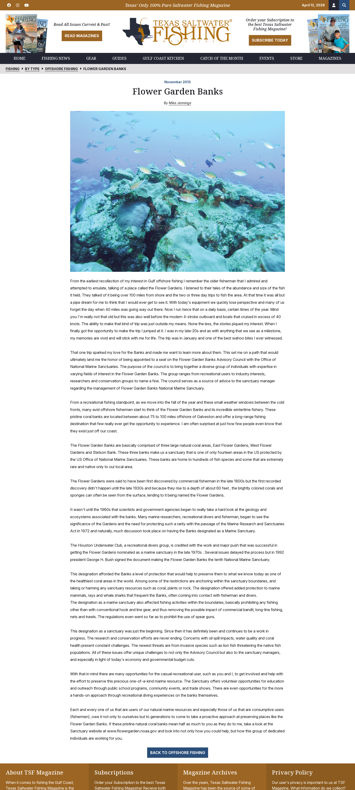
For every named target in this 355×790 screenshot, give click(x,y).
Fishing (13, 69)
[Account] (334, 5)
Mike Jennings (180, 103)
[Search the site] (344, 5)
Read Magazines (82, 35)
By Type (32, 69)
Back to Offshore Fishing (177, 752)
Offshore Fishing (61, 69)
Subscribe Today (270, 40)
